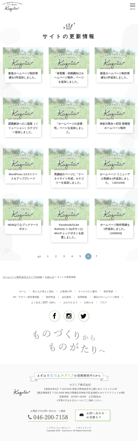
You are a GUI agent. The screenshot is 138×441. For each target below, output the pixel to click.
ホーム (22, 291)
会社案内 (66, 297)
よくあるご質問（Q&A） (44, 302)
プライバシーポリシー (59, 428)
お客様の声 (66, 291)
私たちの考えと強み (43, 291)
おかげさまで (70, 302)
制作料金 (50, 297)
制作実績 (108, 291)
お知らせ (49, 277)
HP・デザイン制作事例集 (26, 297)
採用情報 (82, 297)
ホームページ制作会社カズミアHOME (22, 277)
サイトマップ (84, 428)
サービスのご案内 (87, 291)
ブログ (103, 302)
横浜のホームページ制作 (106, 297)
